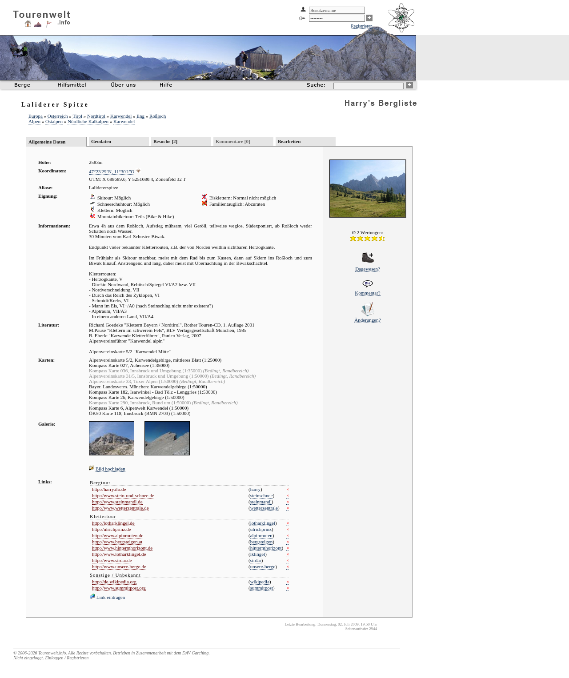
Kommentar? (367, 292)
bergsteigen (261, 541)
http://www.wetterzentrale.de (120, 507)
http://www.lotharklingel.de (119, 554)
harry (255, 489)
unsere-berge (263, 566)
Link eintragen (110, 597)
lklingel (257, 554)
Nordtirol (96, 116)
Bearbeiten (289, 141)
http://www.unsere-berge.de (119, 566)
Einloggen (54, 657)
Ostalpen (54, 121)
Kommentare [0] (233, 141)
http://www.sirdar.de (112, 560)
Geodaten (101, 141)
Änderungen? (367, 320)
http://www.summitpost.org (119, 587)
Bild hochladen (110, 468)
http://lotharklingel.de (113, 523)
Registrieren (362, 26)
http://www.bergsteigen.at (117, 541)
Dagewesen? (367, 268)
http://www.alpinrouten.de (117, 535)
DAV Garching (195, 652)
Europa (35, 116)
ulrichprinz (261, 529)
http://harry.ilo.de (109, 489)
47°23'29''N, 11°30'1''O (111, 171)
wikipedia (259, 581)
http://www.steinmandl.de (117, 501)
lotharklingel (262, 523)
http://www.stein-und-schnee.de (123, 495)
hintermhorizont (266, 547)
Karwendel (121, 116)
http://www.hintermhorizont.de (122, 547)
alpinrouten (261, 535)
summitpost (261, 587)
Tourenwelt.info (52, 652)
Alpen (34, 121)
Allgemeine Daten (46, 141)
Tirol (77, 116)
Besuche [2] (165, 141)
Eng (140, 116)
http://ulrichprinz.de (111, 529)
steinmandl (261, 501)
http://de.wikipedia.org (114, 581)
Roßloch (157, 116)
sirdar (255, 560)
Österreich (58, 116)
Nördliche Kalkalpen (88, 121)
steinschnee (261, 495)
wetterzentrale (264, 507)
